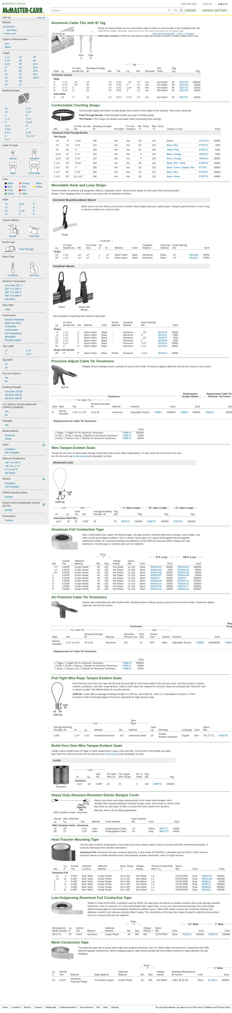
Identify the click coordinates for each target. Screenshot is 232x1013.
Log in (222, 4)
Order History (214, 10)
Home (5, 1007)
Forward (190, 33)
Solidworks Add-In (67, 1007)
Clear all (41, 17)
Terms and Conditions (202, 1007)
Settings (115, 1007)
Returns (27, 1007)
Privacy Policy (223, 1007)
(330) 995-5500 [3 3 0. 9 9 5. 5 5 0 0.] (189, 4)
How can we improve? (164, 33)
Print (180, 33)
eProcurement (86, 1007)
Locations (15, 1007)
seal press (80, 456)
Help (105, 1007)
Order (190, 10)
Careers (38, 1007)
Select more (10, 33)
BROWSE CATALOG (15, 3)
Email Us (207, 4)
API (98, 1007)
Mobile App (51, 1007)
